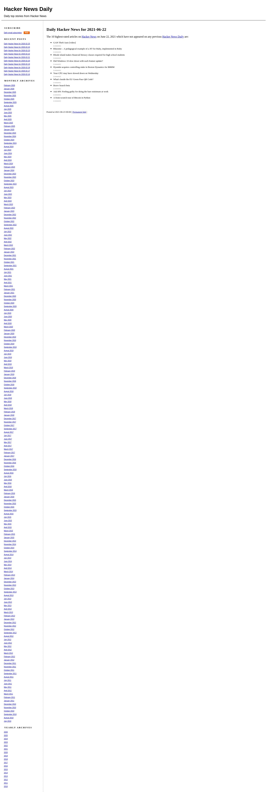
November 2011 (10, 667)
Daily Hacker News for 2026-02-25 (17, 44)
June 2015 (8, 521)
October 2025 (9, 99)
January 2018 (9, 415)
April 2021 (8, 283)
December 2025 (10, 92)
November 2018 (10, 381)
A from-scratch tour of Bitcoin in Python (71, 97)
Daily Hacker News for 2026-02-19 (17, 64)
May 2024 (7, 157)
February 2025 (9, 126)
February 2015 (9, 534)
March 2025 (8, 123)
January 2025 (9, 130)
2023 (6, 742)
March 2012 (8, 653)
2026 (6, 732)
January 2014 (9, 578)
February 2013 (9, 616)
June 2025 (8, 113)
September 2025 (10, 102)
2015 (6, 769)
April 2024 (8, 160)
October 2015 (9, 507)
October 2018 (9, 385)
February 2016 (9, 493)
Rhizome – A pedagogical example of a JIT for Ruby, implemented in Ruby (87, 48)
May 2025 (7, 116)
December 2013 (10, 582)
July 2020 (7, 313)
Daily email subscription (13, 33)
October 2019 (9, 344)
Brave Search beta (61, 85)
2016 (6, 766)
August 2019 (8, 351)
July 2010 (7, 721)
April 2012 (8, 650)
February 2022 (9, 249)
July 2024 (7, 150)
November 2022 (10, 218)
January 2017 (9, 456)
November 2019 (10, 340)
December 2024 (10, 133)
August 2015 (8, 514)
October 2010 (9, 711)
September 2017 (10, 429)
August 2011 (8, 677)
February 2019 (9, 371)
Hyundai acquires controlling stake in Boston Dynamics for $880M (83, 67)
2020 (6, 752)
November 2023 (10, 177)
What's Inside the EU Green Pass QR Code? (73, 79)
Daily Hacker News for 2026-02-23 (17, 51)
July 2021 (7, 272)
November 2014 (10, 544)
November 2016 (10, 463)
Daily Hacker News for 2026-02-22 (17, 54)
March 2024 (8, 164)
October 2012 (9, 629)
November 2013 (10, 585)
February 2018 (9, 412)
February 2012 (9, 657)
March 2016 (8, 490)
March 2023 (8, 204)
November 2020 (10, 300)
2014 (6, 773)
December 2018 (10, 378)
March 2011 (8, 694)
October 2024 (9, 140)
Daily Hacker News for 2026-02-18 (17, 68)
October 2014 (9, 548)
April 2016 (8, 487)
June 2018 (8, 398)
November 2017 (10, 422)
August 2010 (8, 718)
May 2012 (7, 646)
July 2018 (7, 395)
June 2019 (8, 357)
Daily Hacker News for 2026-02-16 (17, 74)
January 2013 (9, 619)
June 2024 (8, 153)
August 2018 (8, 391)
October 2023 (9, 181)
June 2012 (8, 643)
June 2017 (8, 439)
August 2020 (8, 310)
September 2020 (10, 306)
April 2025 (8, 119)
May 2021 (7, 279)
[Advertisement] (110, 128)
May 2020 (7, 320)
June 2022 (8, 235)
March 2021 (8, 286)
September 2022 (10, 225)
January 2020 (9, 334)
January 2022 (9, 252)
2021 (6, 749)
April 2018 (8, 405)
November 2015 (10, 504)
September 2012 (10, 633)
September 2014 (10, 551)
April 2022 (8, 242)
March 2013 (8, 612)
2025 (6, 735)
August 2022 (8, 228)
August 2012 (8, 636)
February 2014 (9, 575)
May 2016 (7, 483)
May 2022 (7, 238)
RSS (26, 33)
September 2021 (10, 266)
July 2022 (7, 232)
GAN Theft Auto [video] (64, 42)
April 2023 (8, 201)
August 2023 (8, 187)
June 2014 (8, 561)
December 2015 (10, 500)
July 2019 (7, 354)
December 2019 (10, 337)
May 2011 (7, 687)
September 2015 (10, 510)
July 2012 (7, 640)
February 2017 (9, 453)
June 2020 (8, 317)
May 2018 (7, 402)
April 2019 (8, 364)
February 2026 (9, 85)
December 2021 (10, 255)
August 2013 (8, 595)
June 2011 (8, 684)
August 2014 (8, 555)
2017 (6, 763)
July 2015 (7, 517)
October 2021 (9, 262)
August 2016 (8, 473)
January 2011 (9, 701)
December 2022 (10, 215)
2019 (6, 756)
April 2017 (8, 446)
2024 (6, 739)
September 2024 (10, 143)
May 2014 (7, 565)
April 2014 (8, 568)
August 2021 (8, 269)
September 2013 (10, 592)
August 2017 (8, 432)
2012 (6, 780)
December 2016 (10, 459)
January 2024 (9, 170)
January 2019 (9, 374)
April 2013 (8, 609)
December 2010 (10, 704)
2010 (6, 786)
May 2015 (7, 524)
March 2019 (8, 368)
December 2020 (10, 296)
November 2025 (10, 96)
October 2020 (9, 303)
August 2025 (8, 106)
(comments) (57, 46)
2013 (6, 776)
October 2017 (9, 425)
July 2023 (7, 191)
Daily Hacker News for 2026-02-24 (17, 47)
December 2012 (10, 623)
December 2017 (10, 419)
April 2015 (8, 527)
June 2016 (8, 480)
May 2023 (7, 198)
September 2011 (10, 674)
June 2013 (8, 602)
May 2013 (7, 606)
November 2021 (10, 259)
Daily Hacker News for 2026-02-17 (17, 71)
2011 (6, 783)
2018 (6, 759)
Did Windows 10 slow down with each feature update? (78, 61)
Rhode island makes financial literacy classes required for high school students (89, 55)
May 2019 (7, 361)
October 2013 (9, 589)
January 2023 (9, 211)
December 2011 (10, 663)
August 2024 (8, 147)
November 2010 (10, 708)
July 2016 (7, 476)
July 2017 (7, 436)
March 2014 (8, 572)
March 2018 (8, 408)
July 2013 (7, 599)
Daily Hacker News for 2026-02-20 (17, 61)
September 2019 (10, 347)
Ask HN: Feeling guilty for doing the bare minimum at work (80, 91)
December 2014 (10, 541)
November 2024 (10, 136)
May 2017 (7, 442)
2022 (6, 746)
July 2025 (7, 109)
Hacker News (89, 36)
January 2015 (9, 538)
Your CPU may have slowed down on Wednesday (75, 73)
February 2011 (9, 697)
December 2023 (10, 174)
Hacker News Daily (28, 9)
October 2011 (9, 670)
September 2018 (10, 388)
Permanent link (79, 112)
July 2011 (7, 680)
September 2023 (10, 184)
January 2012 (9, 660)
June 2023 (8, 194)
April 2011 (8, 691)
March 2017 (8, 449)
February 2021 (9, 289)
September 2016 (10, 470)
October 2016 (9, 466)
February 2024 (9, 167)
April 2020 (8, 323)
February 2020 (9, 330)
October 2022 (9, 221)
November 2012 (10, 626)
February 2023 (9, 208)
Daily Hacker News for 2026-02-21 (17, 57)
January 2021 (9, 293)
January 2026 (9, 89)
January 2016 (9, 497)
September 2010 (10, 714)
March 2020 (8, 327)
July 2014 (7, 558)
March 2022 (8, 245)
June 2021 (8, 276)
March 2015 (8, 531)
